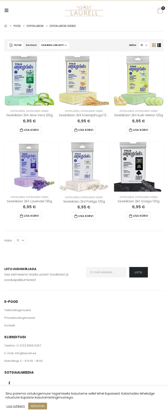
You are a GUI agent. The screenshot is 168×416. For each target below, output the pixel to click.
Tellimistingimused (17, 310)
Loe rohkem (16, 406)
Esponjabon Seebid (37, 111)
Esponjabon (17, 111)
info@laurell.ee (25, 353)
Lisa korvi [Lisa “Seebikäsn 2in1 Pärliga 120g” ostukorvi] (85, 216)
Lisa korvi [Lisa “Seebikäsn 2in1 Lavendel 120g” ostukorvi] (31, 216)
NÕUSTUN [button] (37, 406)
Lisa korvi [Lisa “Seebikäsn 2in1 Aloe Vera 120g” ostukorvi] (31, 130)
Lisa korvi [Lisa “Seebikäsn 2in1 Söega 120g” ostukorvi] (140, 216)
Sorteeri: (31, 45)
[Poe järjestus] (54, 45)
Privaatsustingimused (19, 318)
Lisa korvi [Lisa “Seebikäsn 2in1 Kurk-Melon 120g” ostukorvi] (140, 130)
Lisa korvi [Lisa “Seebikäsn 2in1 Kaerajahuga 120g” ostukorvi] (85, 130)
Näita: (132, 45)
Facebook (9, 383)
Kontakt (9, 325)
